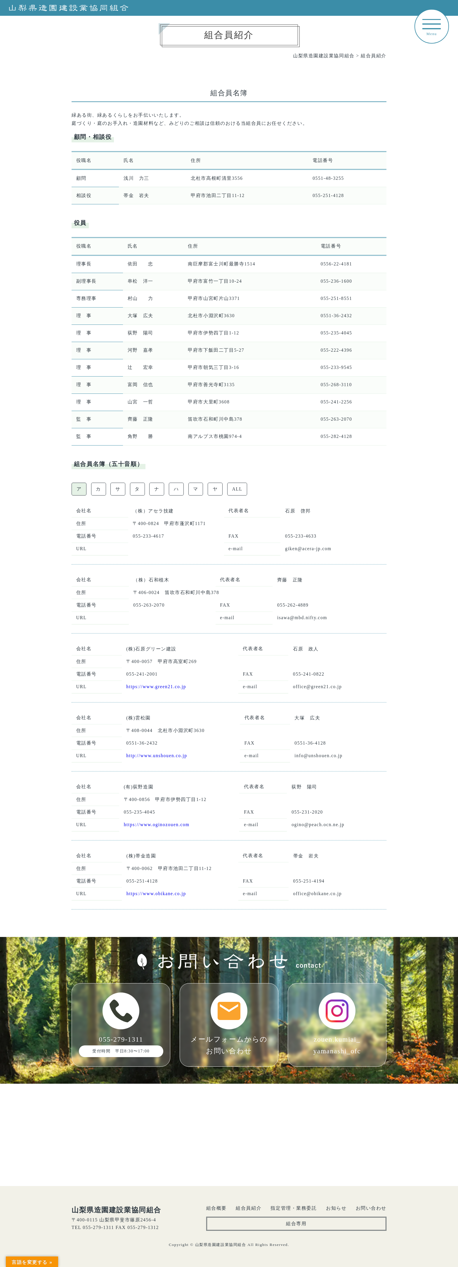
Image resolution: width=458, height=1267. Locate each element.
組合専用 (296, 1223)
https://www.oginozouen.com (157, 824)
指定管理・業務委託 (293, 1208)
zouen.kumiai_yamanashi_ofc (337, 1023)
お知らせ (336, 1208)
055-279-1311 (121, 1024)
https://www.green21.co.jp (156, 686)
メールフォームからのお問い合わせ (229, 1023)
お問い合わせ (371, 1208)
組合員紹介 (248, 1208)
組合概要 (216, 1208)
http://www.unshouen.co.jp (156, 755)
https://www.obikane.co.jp (156, 893)
